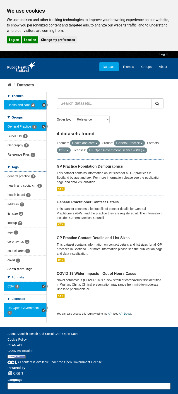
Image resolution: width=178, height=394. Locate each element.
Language (14, 380)
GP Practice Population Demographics (90, 166)
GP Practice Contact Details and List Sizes (93, 238)
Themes (128, 67)
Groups (146, 67)
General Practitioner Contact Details (88, 202)
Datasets (109, 67)
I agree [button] (14, 40)
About (163, 67)
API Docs (124, 313)
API (110, 313)
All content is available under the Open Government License (54, 362)
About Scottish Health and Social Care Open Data (42, 334)
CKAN (15, 372)
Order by (63, 119)
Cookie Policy (17, 339)
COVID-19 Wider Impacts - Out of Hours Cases (96, 273)
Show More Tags (19, 269)
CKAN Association (20, 351)
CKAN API (14, 345)
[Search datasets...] (104, 103)
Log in (163, 54)
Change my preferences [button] (58, 40)
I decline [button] (30, 40)
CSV (60, 188)
